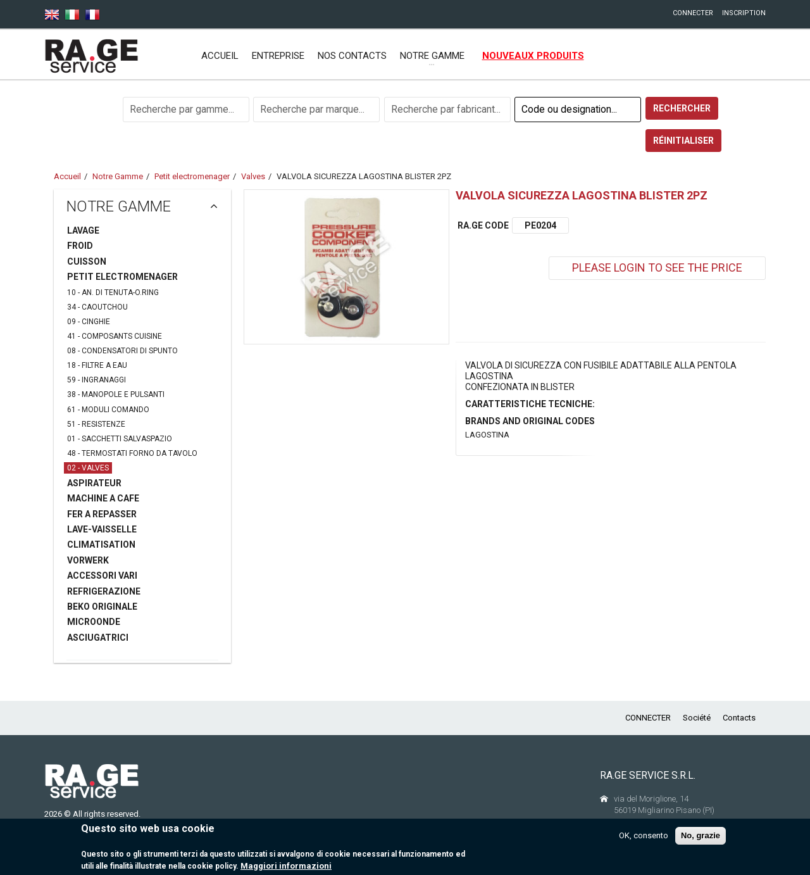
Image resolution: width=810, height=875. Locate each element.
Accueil (220, 55)
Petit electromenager (192, 176)
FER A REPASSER (102, 514)
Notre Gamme (117, 176)
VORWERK (88, 560)
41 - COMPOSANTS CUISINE (114, 336)
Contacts (739, 717)
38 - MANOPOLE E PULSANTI (116, 394)
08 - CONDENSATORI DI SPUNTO (122, 350)
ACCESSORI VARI (102, 575)
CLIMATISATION (101, 544)
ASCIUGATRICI (97, 638)
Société (697, 717)
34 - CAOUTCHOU (97, 307)
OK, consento (643, 835)
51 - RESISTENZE (96, 424)
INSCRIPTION (744, 13)
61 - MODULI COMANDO (108, 409)
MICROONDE (93, 622)
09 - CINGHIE (88, 321)
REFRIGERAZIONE (103, 591)
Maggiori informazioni (286, 866)
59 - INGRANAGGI (96, 379)
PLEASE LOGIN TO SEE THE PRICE (657, 267)
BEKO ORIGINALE (102, 606)
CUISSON (86, 261)
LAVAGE (83, 230)
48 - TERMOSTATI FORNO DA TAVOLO (132, 453)
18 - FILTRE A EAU (97, 365)
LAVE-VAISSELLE (102, 529)
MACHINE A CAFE (103, 498)
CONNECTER (693, 13)
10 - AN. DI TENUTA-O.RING (113, 292)
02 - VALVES (88, 467)
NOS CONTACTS (352, 55)
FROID (80, 246)
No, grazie (700, 835)
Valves (253, 176)
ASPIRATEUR (94, 483)
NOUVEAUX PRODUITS (533, 55)
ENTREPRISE (278, 55)
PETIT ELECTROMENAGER (122, 277)
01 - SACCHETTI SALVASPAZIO (119, 438)
